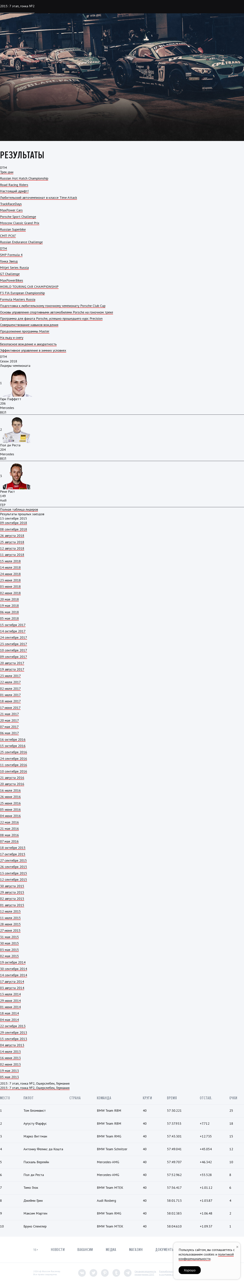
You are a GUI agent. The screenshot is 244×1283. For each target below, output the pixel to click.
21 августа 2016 (12, 777)
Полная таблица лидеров (19, 509)
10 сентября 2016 (13, 771)
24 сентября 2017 (13, 637)
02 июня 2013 (10, 1064)
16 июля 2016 (10, 790)
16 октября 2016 (13, 739)
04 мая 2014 (9, 1019)
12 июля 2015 (10, 911)
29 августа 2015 (12, 892)
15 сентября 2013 (13, 1039)
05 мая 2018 (9, 618)
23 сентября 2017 (13, 644)
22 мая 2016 (9, 822)
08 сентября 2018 (13, 529)
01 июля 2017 (10, 695)
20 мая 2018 (9, 599)
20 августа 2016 (12, 784)
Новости (58, 1249)
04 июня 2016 (10, 816)
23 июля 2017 (10, 676)
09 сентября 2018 (13, 523)
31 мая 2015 (9, 937)
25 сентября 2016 (13, 752)
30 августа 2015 (12, 886)
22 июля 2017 (10, 682)
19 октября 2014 (13, 962)
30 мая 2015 (9, 943)
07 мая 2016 (9, 841)
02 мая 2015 (9, 956)
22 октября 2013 (13, 1026)
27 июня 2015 (10, 930)
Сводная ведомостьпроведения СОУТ (145, 1273)
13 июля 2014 (10, 994)
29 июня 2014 (10, 1000)
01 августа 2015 (12, 905)
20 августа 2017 (12, 663)
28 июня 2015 (10, 924)
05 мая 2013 (9, 1077)
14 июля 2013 (10, 1051)
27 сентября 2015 (13, 860)
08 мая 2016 (9, 835)
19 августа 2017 (12, 669)
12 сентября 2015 (13, 879)
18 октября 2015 (13, 847)
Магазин (136, 1249)
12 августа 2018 (12, 548)
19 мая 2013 (9, 1070)
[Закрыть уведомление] (237, 1246)
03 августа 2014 (12, 988)
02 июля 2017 (10, 688)
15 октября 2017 (13, 625)
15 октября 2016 (13, 746)
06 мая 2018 (9, 612)
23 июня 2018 (10, 580)
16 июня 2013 (10, 1058)
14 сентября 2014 (13, 975)
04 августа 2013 (12, 1045)
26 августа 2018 (12, 535)
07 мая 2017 (9, 726)
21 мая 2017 (9, 714)
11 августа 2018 (12, 554)
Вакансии (85, 1249)
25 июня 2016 (10, 803)
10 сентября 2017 (13, 650)
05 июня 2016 (10, 809)
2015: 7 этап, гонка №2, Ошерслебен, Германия (35, 1088)
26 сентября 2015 (13, 866)
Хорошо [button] (190, 1270)
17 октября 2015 (12, 854)
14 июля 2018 (10, 567)
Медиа (111, 1249)
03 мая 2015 (9, 949)
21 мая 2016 (9, 828)
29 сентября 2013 (13, 1032)
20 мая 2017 (9, 720)
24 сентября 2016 (13, 758)
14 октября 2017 (13, 631)
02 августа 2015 (12, 898)
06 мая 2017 (9, 733)
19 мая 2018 (9, 605)
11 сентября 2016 (13, 765)
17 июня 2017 (10, 707)
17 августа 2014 (12, 981)
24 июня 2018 (10, 574)
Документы (164, 1249)
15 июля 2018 (10, 561)
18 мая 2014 (9, 1013)
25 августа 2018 (12, 542)
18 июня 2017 (10, 701)
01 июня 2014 (10, 1007)
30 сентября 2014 (13, 969)
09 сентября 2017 (13, 656)
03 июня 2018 (10, 586)
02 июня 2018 (10, 593)
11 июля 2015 (10, 918)
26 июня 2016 (10, 796)
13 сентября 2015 (13, 873)
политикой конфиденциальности (206, 1256)
